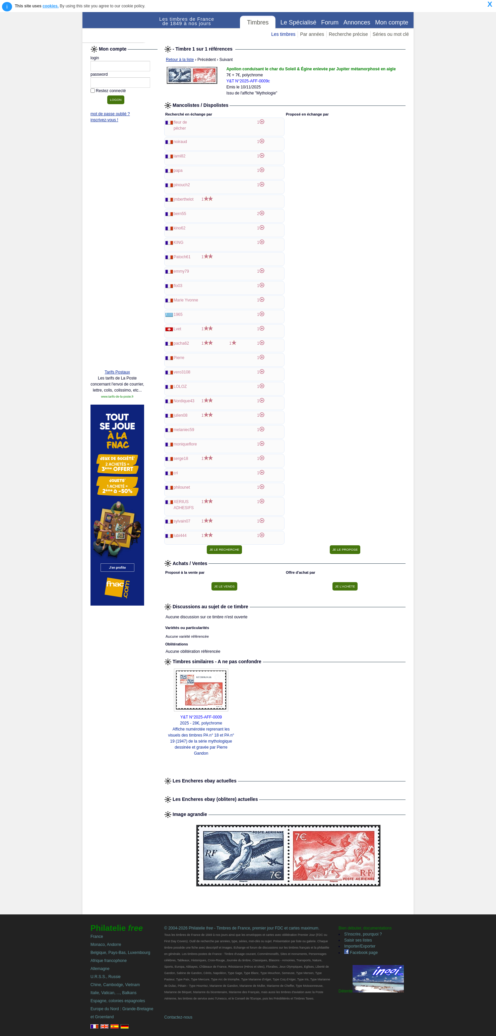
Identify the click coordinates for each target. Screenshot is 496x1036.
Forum (329, 22)
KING (178, 242)
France (96, 936)
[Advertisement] (117, 261)
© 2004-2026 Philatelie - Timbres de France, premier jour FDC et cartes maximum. (241, 928)
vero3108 (182, 372)
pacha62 (181, 343)
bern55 (180, 213)
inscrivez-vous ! (104, 120)
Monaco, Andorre (105, 944)
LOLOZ (180, 386)
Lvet (177, 329)
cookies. (51, 6)
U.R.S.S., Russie (105, 976)
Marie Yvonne (186, 300)
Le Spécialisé (298, 22)
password (99, 74)
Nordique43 (184, 401)
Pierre (179, 357)
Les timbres (283, 34)
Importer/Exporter (359, 946)
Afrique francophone (108, 960)
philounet (182, 487)
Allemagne (100, 968)
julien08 (180, 415)
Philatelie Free (121, 27)
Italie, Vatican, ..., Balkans (113, 992)
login (94, 58)
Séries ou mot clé (391, 34)
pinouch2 (182, 185)
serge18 (181, 458)
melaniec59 (184, 429)
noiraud (180, 141)
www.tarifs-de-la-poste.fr (117, 396)
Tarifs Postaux (117, 372)
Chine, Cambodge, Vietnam (115, 984)
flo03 (178, 285)
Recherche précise (348, 34)
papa (178, 170)
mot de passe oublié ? (110, 114)
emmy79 (181, 271)
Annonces (357, 22)
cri (176, 473)
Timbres (257, 22)
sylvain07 (182, 521)
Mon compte (391, 22)
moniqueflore (185, 444)
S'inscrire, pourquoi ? (363, 934)
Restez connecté (111, 90)
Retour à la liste (180, 59)
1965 (178, 314)
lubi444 (180, 535)
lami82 (179, 156)
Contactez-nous (178, 1017)
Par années (312, 34)
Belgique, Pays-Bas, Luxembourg (120, 952)
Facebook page (361, 952)
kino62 (179, 228)
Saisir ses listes (358, 940)
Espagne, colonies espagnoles (117, 1000)
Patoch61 (182, 257)
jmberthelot (183, 199)
